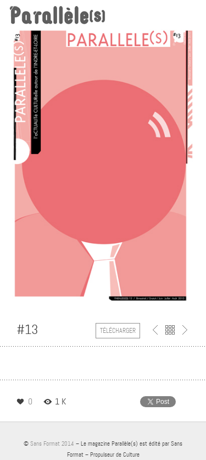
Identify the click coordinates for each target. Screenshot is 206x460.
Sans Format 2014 (52, 443)
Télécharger (118, 330)
